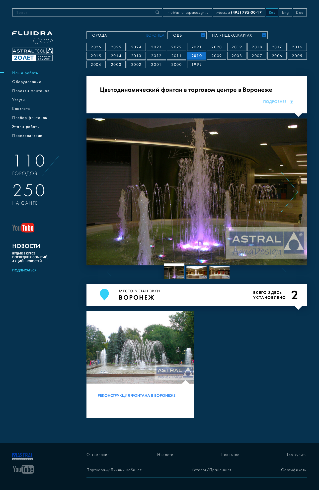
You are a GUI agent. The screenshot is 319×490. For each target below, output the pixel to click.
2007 (257, 56)
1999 (196, 64)
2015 (96, 56)
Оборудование (26, 82)
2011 (176, 56)
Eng (285, 12)
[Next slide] (289, 192)
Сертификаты (294, 470)
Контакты (21, 108)
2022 (176, 47)
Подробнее (278, 101)
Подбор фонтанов (29, 117)
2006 (277, 56)
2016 (297, 47)
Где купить (297, 454)
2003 (116, 64)
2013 (136, 56)
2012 (156, 56)
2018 (257, 47)
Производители (27, 135)
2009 (216, 56)
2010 (196, 55)
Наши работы (25, 73)
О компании (98, 454)
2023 (156, 47)
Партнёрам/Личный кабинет (114, 470)
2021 (196, 47)
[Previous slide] (103, 192)
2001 (156, 64)
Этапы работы (26, 126)
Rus (272, 12)
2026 (96, 47)
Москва (239, 12)
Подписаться (24, 270)
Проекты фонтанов (31, 90)
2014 (116, 56)
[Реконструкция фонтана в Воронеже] (140, 364)
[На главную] (22, 456)
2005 (297, 56)
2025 (116, 47)
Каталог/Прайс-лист (211, 470)
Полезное (230, 454)
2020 (216, 47)
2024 (136, 47)
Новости (165, 454)
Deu (300, 12)
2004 (96, 64)
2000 (176, 64)
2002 (136, 64)
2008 (237, 56)
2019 (237, 47)
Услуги (18, 99)
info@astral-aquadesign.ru (188, 12)
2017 (277, 47)
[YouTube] (23, 469)
